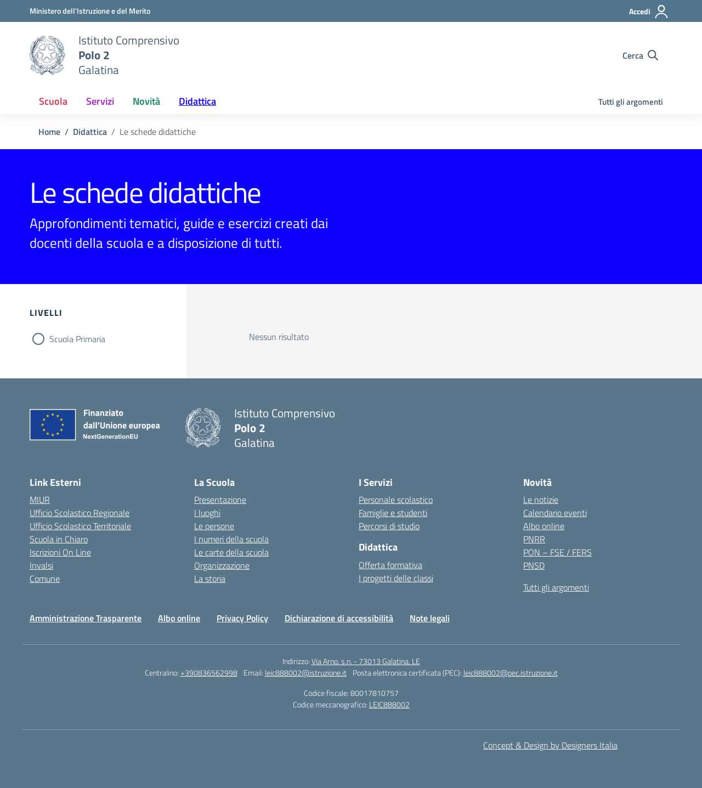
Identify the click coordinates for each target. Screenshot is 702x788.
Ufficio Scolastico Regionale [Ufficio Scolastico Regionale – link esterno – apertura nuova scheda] (79, 512)
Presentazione (220, 499)
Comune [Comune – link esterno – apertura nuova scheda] (45, 578)
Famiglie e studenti (393, 512)
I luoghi (207, 512)
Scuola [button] (53, 101)
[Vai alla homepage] (47, 55)
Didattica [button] (197, 101)
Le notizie (540, 499)
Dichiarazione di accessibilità (339, 618)
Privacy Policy (242, 618)
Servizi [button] (100, 101)
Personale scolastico (396, 499)
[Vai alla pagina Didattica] (90, 131)
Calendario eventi (555, 512)
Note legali (430, 618)
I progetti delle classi (396, 578)
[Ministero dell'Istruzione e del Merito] (90, 10)
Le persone (214, 525)
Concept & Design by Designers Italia (550, 745)
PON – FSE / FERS (557, 552)
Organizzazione (222, 565)
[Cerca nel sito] (640, 55)
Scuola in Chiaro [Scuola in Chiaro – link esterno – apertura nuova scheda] (59, 539)
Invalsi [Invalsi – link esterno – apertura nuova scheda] (41, 565)
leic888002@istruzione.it (306, 672)
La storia (209, 578)
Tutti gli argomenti (630, 101)
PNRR (534, 539)
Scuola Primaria (77, 338)
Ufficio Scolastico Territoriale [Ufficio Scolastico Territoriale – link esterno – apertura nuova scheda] (80, 525)
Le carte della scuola (231, 552)
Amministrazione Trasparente (85, 618)
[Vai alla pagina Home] (49, 131)
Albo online (543, 525)
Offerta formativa (390, 564)
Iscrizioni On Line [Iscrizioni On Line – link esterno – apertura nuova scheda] (60, 552)
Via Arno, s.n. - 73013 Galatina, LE (366, 661)
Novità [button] (146, 101)
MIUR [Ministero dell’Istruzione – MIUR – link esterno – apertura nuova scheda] (40, 499)
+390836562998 (208, 672)
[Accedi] (649, 11)
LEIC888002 (389, 704)
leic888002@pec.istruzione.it (510, 672)
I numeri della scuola (231, 539)
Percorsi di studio (389, 525)
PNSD (534, 565)
